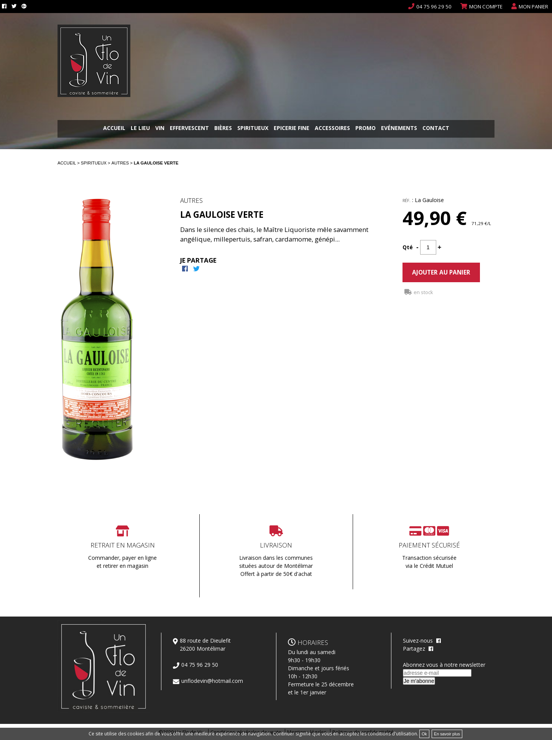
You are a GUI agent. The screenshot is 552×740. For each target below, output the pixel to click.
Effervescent (189, 128)
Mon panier (533, 6)
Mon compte (486, 6)
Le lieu (140, 128)
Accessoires (332, 128)
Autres (121, 163)
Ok (424, 734)
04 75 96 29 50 (434, 6)
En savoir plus (447, 734)
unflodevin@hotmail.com (212, 680)
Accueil (114, 128)
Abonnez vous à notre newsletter (444, 664)
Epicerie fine (291, 128)
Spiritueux (252, 128)
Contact (435, 128)
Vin (159, 128)
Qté (407, 247)
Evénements (399, 128)
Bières (223, 128)
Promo (365, 128)
